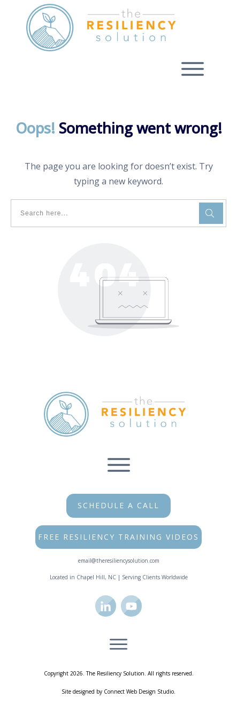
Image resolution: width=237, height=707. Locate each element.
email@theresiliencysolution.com (118, 560)
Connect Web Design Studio (139, 691)
